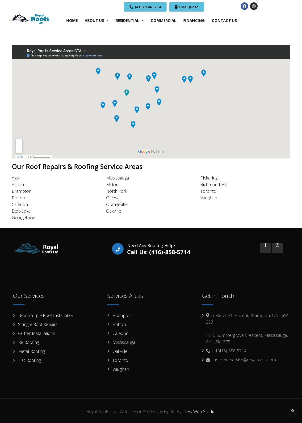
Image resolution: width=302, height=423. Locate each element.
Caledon (121, 333)
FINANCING (194, 20)
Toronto (120, 360)
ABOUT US (97, 20)
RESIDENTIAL (130, 20)
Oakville (120, 351)
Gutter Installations (36, 333)
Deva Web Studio (199, 411)
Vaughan (121, 369)
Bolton (119, 324)
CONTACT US (224, 20)
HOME (72, 20)
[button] (96, 20)
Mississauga (124, 342)
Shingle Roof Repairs (38, 324)
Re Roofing (28, 342)
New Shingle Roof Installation (46, 315)
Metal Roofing (31, 351)
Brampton (122, 315)
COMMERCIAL (163, 20)
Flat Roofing (29, 360)
